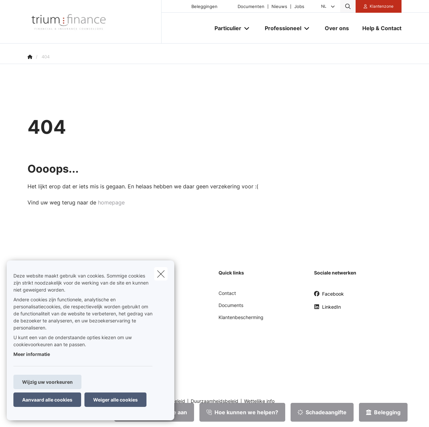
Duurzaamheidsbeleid (214, 401)
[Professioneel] (280, 28)
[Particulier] (225, 28)
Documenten (251, 6)
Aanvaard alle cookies (47, 400)
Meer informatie (31, 354)
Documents (231, 305)
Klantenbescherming (241, 317)
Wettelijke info (259, 401)
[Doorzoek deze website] (348, 6)
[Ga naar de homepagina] (94, 22)
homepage (111, 202)
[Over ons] (337, 28)
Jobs (299, 6)
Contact (227, 293)
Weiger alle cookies (115, 400)
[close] (161, 274)
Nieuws (279, 6)
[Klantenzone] (379, 6)
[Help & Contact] (379, 28)
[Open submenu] (247, 28)
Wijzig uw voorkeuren (47, 382)
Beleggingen (204, 6)
